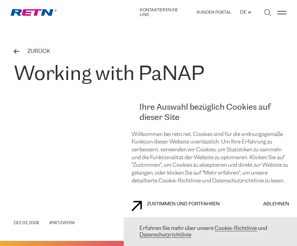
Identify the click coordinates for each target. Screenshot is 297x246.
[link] (34, 12)
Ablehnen (276, 204)
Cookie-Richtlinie (236, 228)
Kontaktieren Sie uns (159, 12)
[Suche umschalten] (267, 12)
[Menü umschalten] (282, 12)
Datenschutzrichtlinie (165, 234)
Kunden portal (214, 12)
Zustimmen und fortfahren (176, 206)
